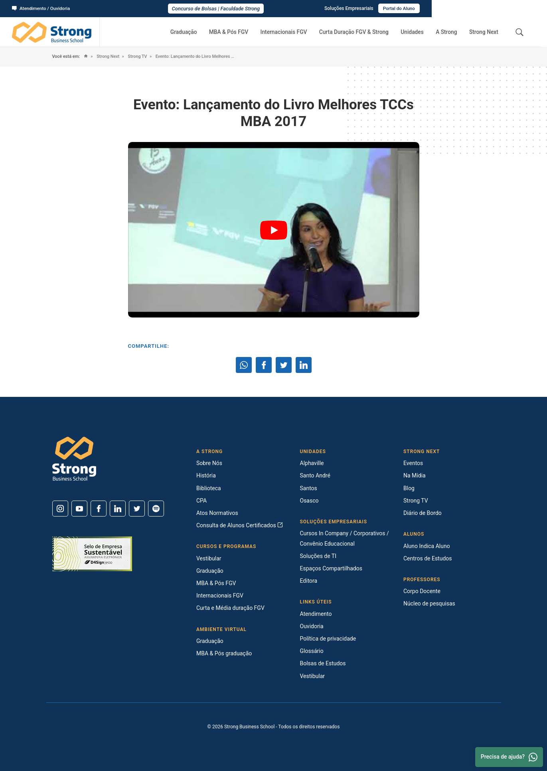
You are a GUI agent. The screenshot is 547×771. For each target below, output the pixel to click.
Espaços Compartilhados (331, 568)
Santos (308, 488)
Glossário (312, 651)
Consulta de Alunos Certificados (239, 525)
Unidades (417, 32)
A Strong (449, 32)
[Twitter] (137, 509)
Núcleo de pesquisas (429, 603)
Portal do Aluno (513, 8)
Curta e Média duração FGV (230, 608)
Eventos (413, 463)
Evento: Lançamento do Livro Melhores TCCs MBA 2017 (202, 56)
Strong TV (138, 56)
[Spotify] (156, 509)
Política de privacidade (328, 638)
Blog (409, 488)
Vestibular (208, 558)
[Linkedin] (118, 509)
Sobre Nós (209, 463)
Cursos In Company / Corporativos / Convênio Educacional (344, 538)
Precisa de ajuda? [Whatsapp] (509, 757)
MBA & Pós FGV (239, 32)
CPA (201, 500)
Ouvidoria (312, 626)
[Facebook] (99, 509)
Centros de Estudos (427, 558)
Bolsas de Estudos (323, 663)
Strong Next (485, 32)
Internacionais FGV (292, 32)
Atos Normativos (217, 513)
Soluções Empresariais (463, 8)
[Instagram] (60, 509)
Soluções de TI (318, 556)
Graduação (195, 32)
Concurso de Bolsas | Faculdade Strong (273, 9)
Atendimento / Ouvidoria (42, 8)
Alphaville (312, 463)
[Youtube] (79, 509)
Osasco (309, 500)
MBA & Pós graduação (224, 653)
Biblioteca (208, 488)
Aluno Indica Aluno (426, 546)
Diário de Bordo (422, 513)
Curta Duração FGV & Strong (361, 32)
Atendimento (316, 614)
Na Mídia (414, 475)
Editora (309, 581)
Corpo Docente (421, 591)
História (206, 475)
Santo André (315, 475)
